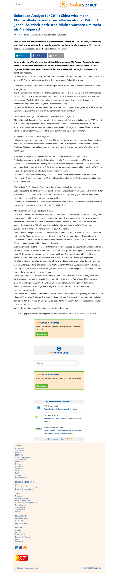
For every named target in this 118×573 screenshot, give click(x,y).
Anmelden (42, 334)
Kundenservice (20, 535)
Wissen (17, 512)
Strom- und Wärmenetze (23, 457)
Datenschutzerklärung (22, 537)
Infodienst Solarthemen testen (25, 521)
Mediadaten (19, 541)
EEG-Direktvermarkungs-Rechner (26, 503)
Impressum (18, 530)
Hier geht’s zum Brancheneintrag (26, 487)
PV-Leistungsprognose (22, 501)
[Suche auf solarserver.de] (76, 363)
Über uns (18, 533)
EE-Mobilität (19, 455)
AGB (16, 539)
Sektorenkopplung (21, 459)
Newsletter (18, 496)
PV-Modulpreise (20, 505)
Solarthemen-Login (21, 523)
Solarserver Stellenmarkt (59, 401)
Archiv (26, 34)
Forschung (18, 471)
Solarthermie (19, 451)
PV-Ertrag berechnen (22, 498)
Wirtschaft (62, 34)
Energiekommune (21, 477)
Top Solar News (50, 34)
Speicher (18, 453)
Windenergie (19, 462)
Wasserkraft (19, 466)
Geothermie (19, 469)
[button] (22, 55)
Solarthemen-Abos (21, 519)
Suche (17, 485)
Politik (17, 473)
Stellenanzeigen (20, 509)
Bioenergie (18, 464)
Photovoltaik (36, 34)
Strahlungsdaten (20, 507)
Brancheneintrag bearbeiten (24, 489)
